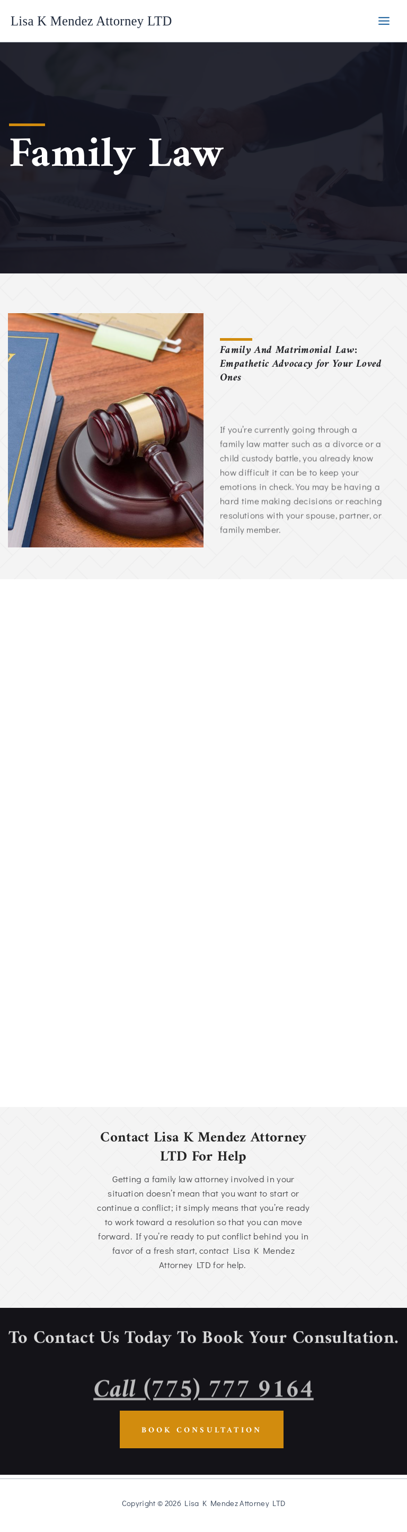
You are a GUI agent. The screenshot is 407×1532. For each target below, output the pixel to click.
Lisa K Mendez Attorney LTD (100, 21)
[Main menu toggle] (383, 20)
